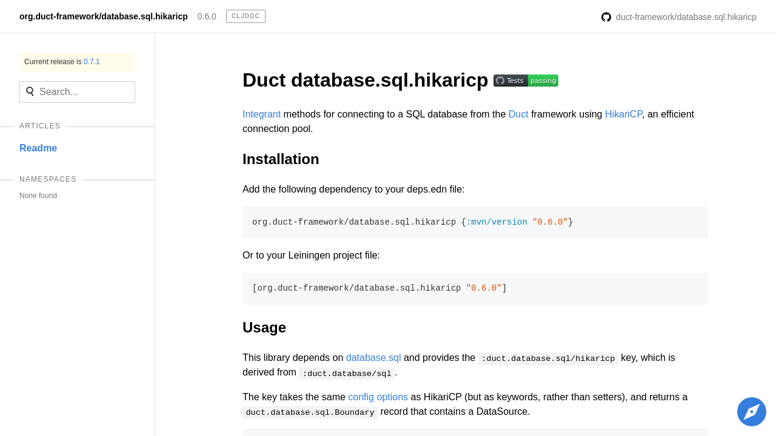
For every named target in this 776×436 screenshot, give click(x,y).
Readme (38, 148)
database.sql (373, 357)
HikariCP (623, 114)
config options (378, 397)
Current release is (62, 62)
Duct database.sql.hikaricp (367, 80)
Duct (519, 114)
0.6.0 (207, 16)
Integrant (261, 114)
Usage (264, 327)
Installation (280, 159)
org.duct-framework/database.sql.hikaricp (103, 16)
